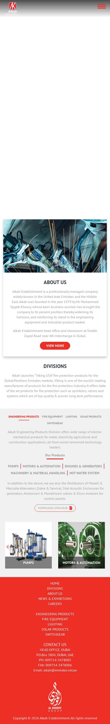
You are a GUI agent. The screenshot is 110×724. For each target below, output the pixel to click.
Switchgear (55, 634)
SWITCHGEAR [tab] (55, 423)
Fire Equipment (55, 619)
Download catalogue (55, 508)
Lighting (55, 624)
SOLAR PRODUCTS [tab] (90, 416)
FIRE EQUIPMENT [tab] (52, 416)
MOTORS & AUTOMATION (42, 466)
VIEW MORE (55, 345)
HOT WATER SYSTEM (84, 473)
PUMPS (13, 466)
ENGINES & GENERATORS (83, 466)
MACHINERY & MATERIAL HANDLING (38, 473)
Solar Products (55, 629)
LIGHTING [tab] (71, 416)
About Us (55, 593)
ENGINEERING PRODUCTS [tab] (24, 416)
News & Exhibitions (55, 598)
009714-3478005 (58, 660)
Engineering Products (55, 614)
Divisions (55, 588)
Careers (55, 604)
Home (55, 583)
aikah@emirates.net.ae (60, 670)
